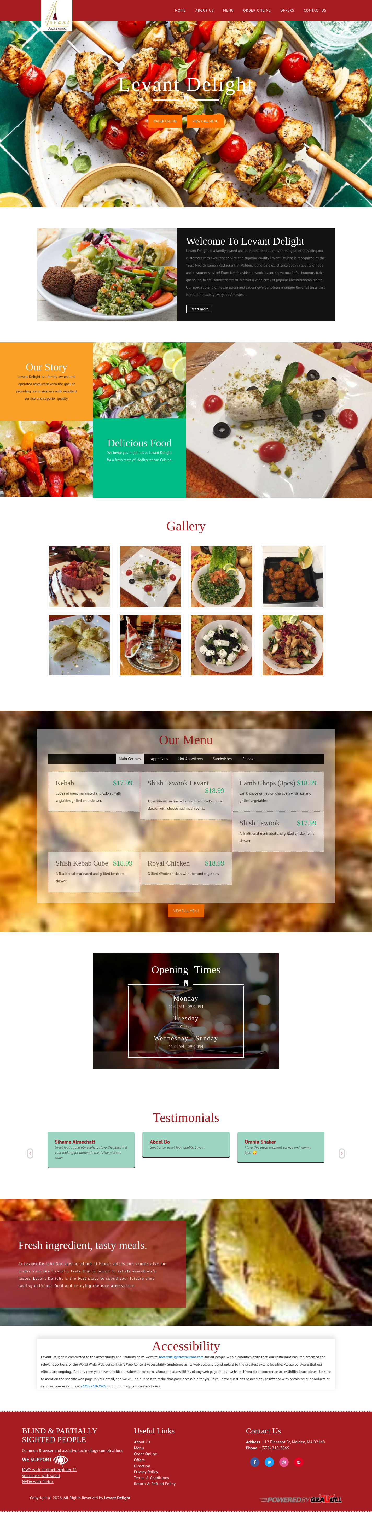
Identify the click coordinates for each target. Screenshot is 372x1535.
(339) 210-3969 (275, 1471)
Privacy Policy (146, 1495)
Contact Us (315, 10)
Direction (142, 1489)
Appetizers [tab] (159, 782)
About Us (204, 10)
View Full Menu (205, 121)
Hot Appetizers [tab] (190, 782)
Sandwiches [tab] (223, 782)
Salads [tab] (247, 782)
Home (180, 10)
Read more (199, 309)
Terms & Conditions (151, 1501)
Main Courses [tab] (130, 782)
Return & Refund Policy (155, 1507)
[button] (30, 1177)
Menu (228, 10)
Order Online (257, 10)
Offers (287, 10)
